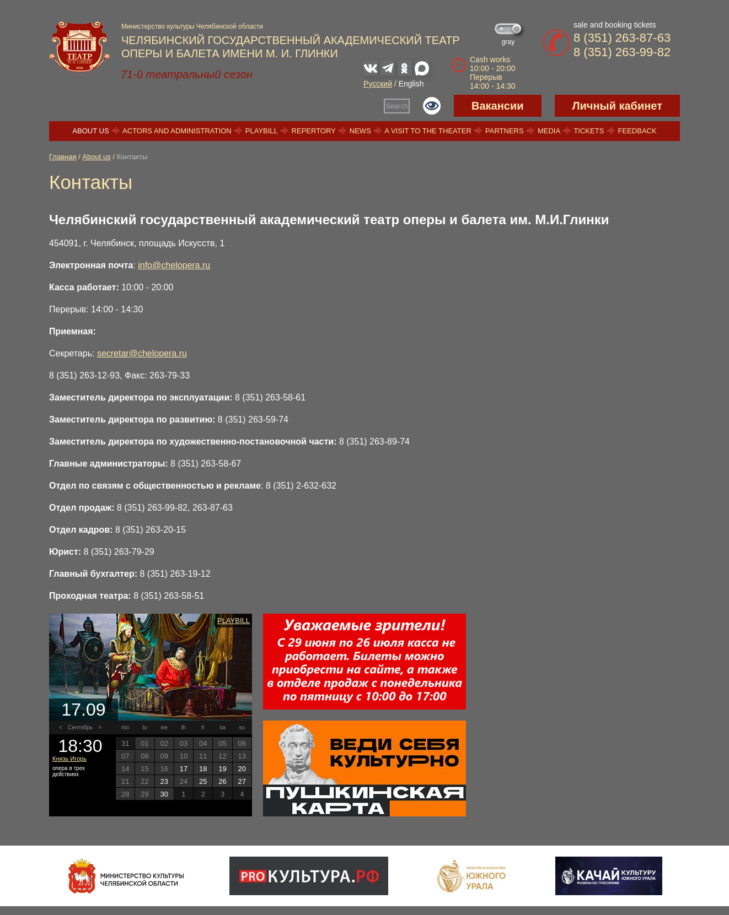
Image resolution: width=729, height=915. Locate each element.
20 (242, 769)
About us (90, 131)
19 (222, 769)
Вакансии (497, 106)
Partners (504, 131)
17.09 (83, 709)
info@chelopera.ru (174, 265)
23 (164, 781)
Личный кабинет (617, 106)
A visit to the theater (427, 131)
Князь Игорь (69, 758)
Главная (62, 157)
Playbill (261, 131)
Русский (377, 83)
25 (203, 781)
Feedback (637, 131)
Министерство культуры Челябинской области (192, 26)
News (360, 131)
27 (242, 781)
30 (164, 794)
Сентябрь (80, 727)
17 (183, 769)
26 (222, 781)
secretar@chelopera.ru (142, 353)
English (411, 83)
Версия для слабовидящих (432, 106)
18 (203, 769)
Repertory (314, 131)
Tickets (588, 131)
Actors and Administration (176, 131)
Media (549, 131)
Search (396, 106)
